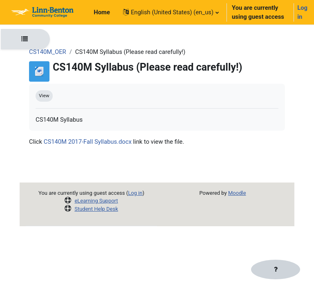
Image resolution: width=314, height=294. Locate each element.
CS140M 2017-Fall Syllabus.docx (88, 141)
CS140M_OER (47, 52)
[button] (170, 12)
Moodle (237, 193)
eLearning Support (96, 201)
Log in (302, 12)
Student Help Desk (96, 209)
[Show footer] (275, 269)
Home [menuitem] (102, 12)
